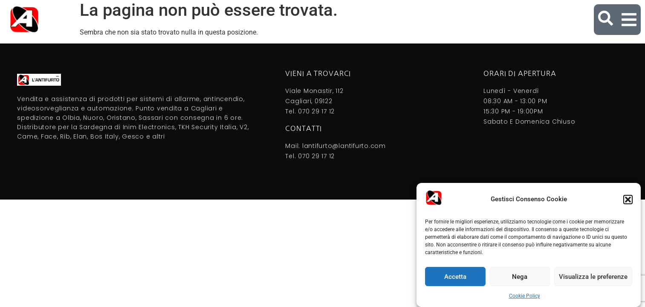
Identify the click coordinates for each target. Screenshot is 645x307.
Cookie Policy (524, 296)
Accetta (455, 277)
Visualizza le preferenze (593, 277)
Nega (519, 277)
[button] (628, 199)
